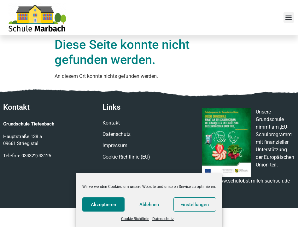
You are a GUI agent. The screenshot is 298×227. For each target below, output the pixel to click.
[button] (288, 17)
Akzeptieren (103, 204)
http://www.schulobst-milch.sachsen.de (246, 181)
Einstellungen (194, 204)
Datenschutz (163, 219)
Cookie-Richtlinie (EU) (126, 157)
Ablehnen (149, 204)
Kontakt (111, 123)
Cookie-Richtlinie (135, 219)
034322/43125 (36, 156)
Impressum (114, 145)
